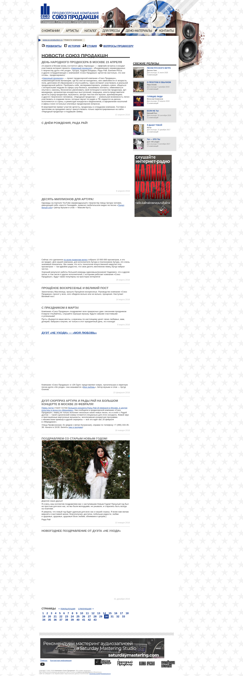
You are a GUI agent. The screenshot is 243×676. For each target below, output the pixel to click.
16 (115, 613)
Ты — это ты (153, 139)
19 (43, 616)
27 (89, 616)
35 (49, 619)
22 (60, 616)
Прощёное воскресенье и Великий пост (75, 288)
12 (92, 613)
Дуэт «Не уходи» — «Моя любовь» (69, 332)
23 (66, 616)
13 (98, 613)
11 (87, 613)
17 (121, 613)
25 (77, 616)
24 (72, 616)
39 (72, 619)
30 (106, 616)
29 (100, 616)
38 (66, 619)
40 (77, 619)
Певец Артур (48, 408)
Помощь (43, 660)
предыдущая (66, 608)
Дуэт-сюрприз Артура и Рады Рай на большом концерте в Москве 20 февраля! (80, 402)
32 (117, 616)
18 (127, 613)
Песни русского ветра (159, 68)
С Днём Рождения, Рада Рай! (65, 123)
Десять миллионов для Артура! (68, 199)
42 (89, 619)
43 (95, 619)
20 (49, 616)
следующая (86, 608)
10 (81, 613)
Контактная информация (61, 660)
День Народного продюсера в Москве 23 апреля (82, 62)
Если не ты (153, 111)
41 (83, 619)
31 (112, 616)
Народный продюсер (81, 68)
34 (43, 619)
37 (60, 619)
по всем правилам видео (76, 259)
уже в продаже (75, 427)
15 (110, 613)
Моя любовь (89, 387)
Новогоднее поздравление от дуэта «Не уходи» (81, 530)
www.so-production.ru (52, 40)
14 (104, 613)
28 (95, 616)
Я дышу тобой (154, 125)
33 (123, 616)
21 (55, 616)
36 (55, 619)
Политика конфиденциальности (100, 673)
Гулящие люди (155, 97)
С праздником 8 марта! (60, 307)
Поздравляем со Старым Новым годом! (74, 438)
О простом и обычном (159, 82)
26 (83, 616)
